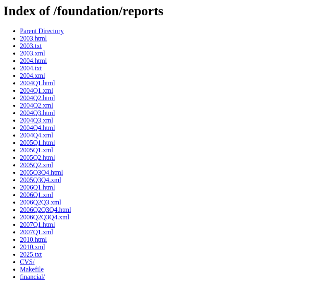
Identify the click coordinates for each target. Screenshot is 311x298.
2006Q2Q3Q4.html (45, 209)
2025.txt (31, 254)
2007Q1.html (37, 224)
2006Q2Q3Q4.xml (44, 217)
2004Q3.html (37, 112)
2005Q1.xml (36, 150)
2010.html (33, 239)
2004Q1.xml (36, 90)
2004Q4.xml (36, 135)
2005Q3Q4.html (41, 172)
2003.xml (32, 53)
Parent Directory (42, 30)
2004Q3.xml (36, 120)
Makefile (32, 269)
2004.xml (32, 75)
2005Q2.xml (36, 164)
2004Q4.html (37, 127)
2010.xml (32, 246)
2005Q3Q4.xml (40, 179)
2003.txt (31, 45)
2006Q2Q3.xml (40, 202)
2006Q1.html (37, 187)
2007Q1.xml (36, 232)
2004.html (33, 60)
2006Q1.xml (36, 194)
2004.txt (31, 68)
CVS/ (27, 261)
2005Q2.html (37, 157)
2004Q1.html (37, 83)
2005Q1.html (37, 142)
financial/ (32, 276)
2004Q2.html (37, 97)
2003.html (33, 38)
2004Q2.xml (36, 105)
